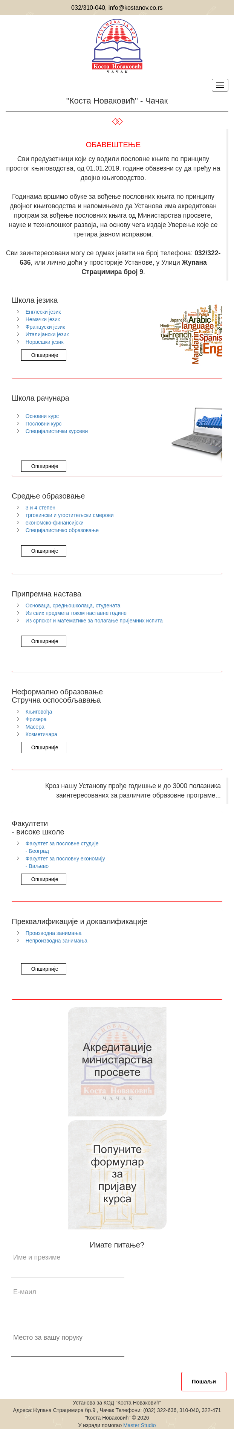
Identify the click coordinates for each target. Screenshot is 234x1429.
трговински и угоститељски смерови (70, 515)
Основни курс (42, 416)
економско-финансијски (55, 523)
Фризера (36, 719)
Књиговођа (39, 712)
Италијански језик (47, 334)
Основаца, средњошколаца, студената (73, 605)
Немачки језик (43, 319)
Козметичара (41, 734)
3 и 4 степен (40, 508)
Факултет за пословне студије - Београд (62, 847)
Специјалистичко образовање (62, 530)
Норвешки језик (45, 342)
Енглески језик (43, 312)
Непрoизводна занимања (56, 941)
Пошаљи (204, 1381)
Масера (35, 727)
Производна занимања (54, 933)
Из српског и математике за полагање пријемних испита (94, 621)
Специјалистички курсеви (57, 431)
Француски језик (45, 327)
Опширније (43, 355)
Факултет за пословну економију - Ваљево (65, 862)
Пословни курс (44, 424)
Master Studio (139, 1425)
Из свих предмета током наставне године (76, 613)
